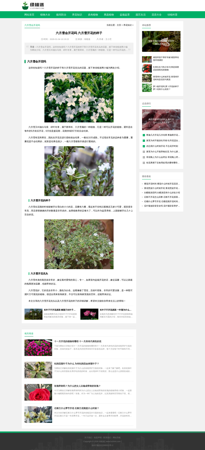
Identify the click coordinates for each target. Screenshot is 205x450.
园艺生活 (141, 14)
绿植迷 (87, 39)
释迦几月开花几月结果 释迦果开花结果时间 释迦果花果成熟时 (174, 135)
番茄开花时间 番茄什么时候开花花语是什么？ (165, 183)
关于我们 (88, 437)
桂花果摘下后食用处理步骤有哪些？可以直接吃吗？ (170, 162)
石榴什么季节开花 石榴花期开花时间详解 (163, 201)
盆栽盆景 (125, 14)
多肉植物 (93, 14)
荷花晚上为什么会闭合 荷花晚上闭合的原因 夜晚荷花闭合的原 (174, 157)
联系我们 (107, 437)
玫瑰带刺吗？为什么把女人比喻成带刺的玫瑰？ (77, 386)
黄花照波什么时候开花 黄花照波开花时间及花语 (166, 188)
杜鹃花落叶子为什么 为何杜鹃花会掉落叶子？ (76, 363)
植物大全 (45, 14)
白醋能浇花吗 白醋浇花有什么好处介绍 (162, 192)
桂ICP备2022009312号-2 (102, 445)
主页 (119, 25)
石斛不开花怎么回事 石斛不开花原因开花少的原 (166, 197)
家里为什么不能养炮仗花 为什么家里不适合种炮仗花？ (171, 151)
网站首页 (29, 14)
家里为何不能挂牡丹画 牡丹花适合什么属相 (166, 140)
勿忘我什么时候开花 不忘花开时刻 (162, 146)
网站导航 (117, 437)
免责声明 (98, 437)
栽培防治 (61, 14)
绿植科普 (172, 14)
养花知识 (77, 14)
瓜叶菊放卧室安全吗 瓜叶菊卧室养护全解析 (164, 206)
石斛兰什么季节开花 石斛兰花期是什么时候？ (76, 408)
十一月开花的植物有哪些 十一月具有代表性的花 (77, 341)
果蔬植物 (109, 14)
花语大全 (157, 14)
